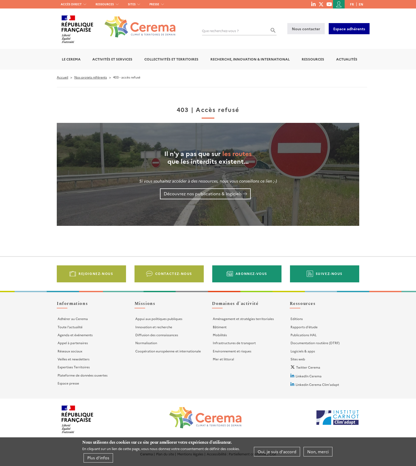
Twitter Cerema (308, 367)
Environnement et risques (232, 351)
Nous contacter (306, 28)
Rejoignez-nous (96, 273)
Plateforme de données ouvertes (82, 375)
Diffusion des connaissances (156, 335)
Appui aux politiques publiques (158, 318)
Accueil (62, 77)
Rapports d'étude (304, 327)
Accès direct (71, 4)
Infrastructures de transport (234, 342)
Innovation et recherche (153, 327)
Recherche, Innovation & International (250, 59)
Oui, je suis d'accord (277, 451)
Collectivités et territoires (171, 59)
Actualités (346, 59)
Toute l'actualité (70, 327)
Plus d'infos (98, 457)
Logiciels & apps (303, 351)
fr (352, 4)
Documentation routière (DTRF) (315, 342)
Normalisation (146, 342)
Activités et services (112, 59)
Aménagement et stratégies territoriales (243, 318)
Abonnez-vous (251, 273)
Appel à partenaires (73, 342)
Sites (132, 4)
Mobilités (220, 335)
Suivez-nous (329, 273)
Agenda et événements (75, 335)
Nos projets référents (90, 77)
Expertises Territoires (74, 367)
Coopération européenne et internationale (168, 351)
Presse (154, 4)
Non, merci (318, 451)
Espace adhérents (349, 28)
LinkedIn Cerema (309, 376)
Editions (297, 318)
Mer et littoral (223, 359)
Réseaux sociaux (70, 351)
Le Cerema (71, 59)
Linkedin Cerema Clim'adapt (317, 384)
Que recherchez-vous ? (220, 31)
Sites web (298, 359)
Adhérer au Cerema (73, 318)
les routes (237, 153)
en (361, 4)
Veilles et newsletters (73, 359)
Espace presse (68, 383)
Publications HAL (304, 335)
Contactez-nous (173, 273)
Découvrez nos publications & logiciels (203, 193)
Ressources (105, 4)
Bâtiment (220, 327)
